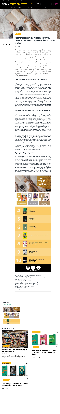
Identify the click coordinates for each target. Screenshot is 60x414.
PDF (21, 293)
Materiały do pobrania (22, 7)
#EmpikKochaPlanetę (46, 4)
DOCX (26, 293)
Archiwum (39, 7)
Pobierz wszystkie (7, 304)
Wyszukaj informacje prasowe (51, 7)
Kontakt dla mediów (31, 7)
